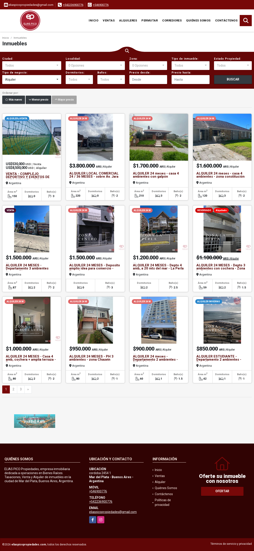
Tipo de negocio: (15, 72)
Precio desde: (140, 72)
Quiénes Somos (198, 20)
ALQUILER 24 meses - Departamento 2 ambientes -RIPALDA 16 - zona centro (155, 359)
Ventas (109, 20)
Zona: (133, 58)
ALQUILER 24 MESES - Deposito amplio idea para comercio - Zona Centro (94, 268)
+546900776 (101, 4)
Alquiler (160, 482)
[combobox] (31, 65)
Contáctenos (226, 20)
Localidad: (73, 58)
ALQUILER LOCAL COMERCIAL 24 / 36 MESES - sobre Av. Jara (94, 175)
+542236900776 (73, 4)
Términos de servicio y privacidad (231, 543)
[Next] (28, 389)
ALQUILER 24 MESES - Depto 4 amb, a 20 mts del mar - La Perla (158, 266)
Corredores (172, 20)
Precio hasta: (181, 72)
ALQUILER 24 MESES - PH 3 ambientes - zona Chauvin (91, 358)
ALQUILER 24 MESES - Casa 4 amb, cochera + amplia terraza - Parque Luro (31, 359)
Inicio (93, 20)
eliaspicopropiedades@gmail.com (113, 512)
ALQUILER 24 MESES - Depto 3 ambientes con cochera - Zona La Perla (220, 268)
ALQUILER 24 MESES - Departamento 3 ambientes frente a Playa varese (27, 268)
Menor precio (38, 99)
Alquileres (128, 20)
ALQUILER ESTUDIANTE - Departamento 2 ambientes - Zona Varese (218, 359)
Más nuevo (13, 99)
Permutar (149, 20)
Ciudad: (7, 58)
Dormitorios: (75, 72)
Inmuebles (20, 37)
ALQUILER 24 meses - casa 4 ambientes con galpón (156, 175)
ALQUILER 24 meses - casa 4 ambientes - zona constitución (220, 175)
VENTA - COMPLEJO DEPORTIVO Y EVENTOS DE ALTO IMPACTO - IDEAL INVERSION (28, 178)
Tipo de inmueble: (185, 58)
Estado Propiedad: (227, 58)
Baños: (102, 72)
